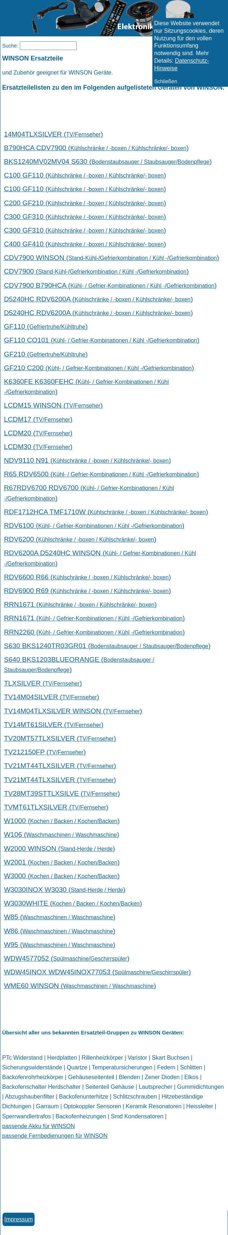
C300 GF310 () (85, 216)
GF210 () (46, 354)
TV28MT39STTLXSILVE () (62, 793)
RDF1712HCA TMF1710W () (106, 512)
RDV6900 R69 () (87, 590)
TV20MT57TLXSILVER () (60, 738)
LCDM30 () (38, 446)
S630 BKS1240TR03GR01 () (107, 646)
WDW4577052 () (66, 958)
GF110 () (46, 326)
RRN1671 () (80, 604)
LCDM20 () (38, 433)
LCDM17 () (38, 419)
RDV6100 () (94, 525)
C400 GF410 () (85, 244)
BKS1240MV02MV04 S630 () (108, 161)
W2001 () (62, 862)
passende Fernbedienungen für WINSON (55, 1136)
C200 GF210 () (85, 203)
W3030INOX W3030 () (64, 889)
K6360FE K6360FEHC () (86, 386)
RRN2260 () (94, 632)
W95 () (59, 944)
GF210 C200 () (99, 368)
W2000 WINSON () (59, 848)
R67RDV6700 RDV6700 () (89, 493)
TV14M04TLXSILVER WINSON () (73, 711)
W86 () (59, 931)
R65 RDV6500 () (101, 474)
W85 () (59, 917)
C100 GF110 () (85, 175)
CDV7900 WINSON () (111, 257)
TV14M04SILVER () (51, 697)
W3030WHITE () (73, 903)
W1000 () (62, 821)
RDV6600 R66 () (87, 577)
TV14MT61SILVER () (53, 724)
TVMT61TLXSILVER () (56, 807)
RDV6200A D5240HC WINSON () (100, 558)
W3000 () (62, 876)
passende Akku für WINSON (38, 1126)
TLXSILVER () (43, 683)
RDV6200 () (80, 539)
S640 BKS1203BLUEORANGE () (79, 664)
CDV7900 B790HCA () (110, 285)
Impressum (18, 1219)
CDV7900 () (96, 271)
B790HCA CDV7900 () (96, 148)
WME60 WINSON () (80, 985)
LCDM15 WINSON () (53, 405)
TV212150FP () (45, 752)
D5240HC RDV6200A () (98, 299)
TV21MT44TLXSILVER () (60, 765)
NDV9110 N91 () (87, 460)
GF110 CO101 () (102, 340)
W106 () (61, 834)
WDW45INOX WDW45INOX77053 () (97, 972)
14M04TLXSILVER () (53, 134)
